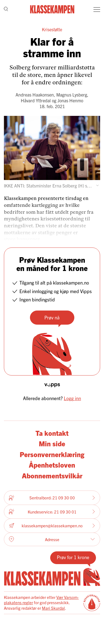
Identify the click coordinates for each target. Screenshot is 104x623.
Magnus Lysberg (71, 94)
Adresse (52, 539)
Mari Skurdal (53, 608)
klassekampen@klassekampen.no (52, 525)
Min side (52, 443)
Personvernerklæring (52, 454)
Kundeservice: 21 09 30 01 (52, 511)
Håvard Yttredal (36, 100)
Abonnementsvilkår (52, 475)
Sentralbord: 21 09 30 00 (52, 497)
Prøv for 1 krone (73, 557)
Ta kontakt (52, 433)
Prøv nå (52, 317)
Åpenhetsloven (52, 464)
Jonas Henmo (70, 100)
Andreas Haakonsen (35, 94)
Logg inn (72, 398)
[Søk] (6, 9)
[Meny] (96, 9)
